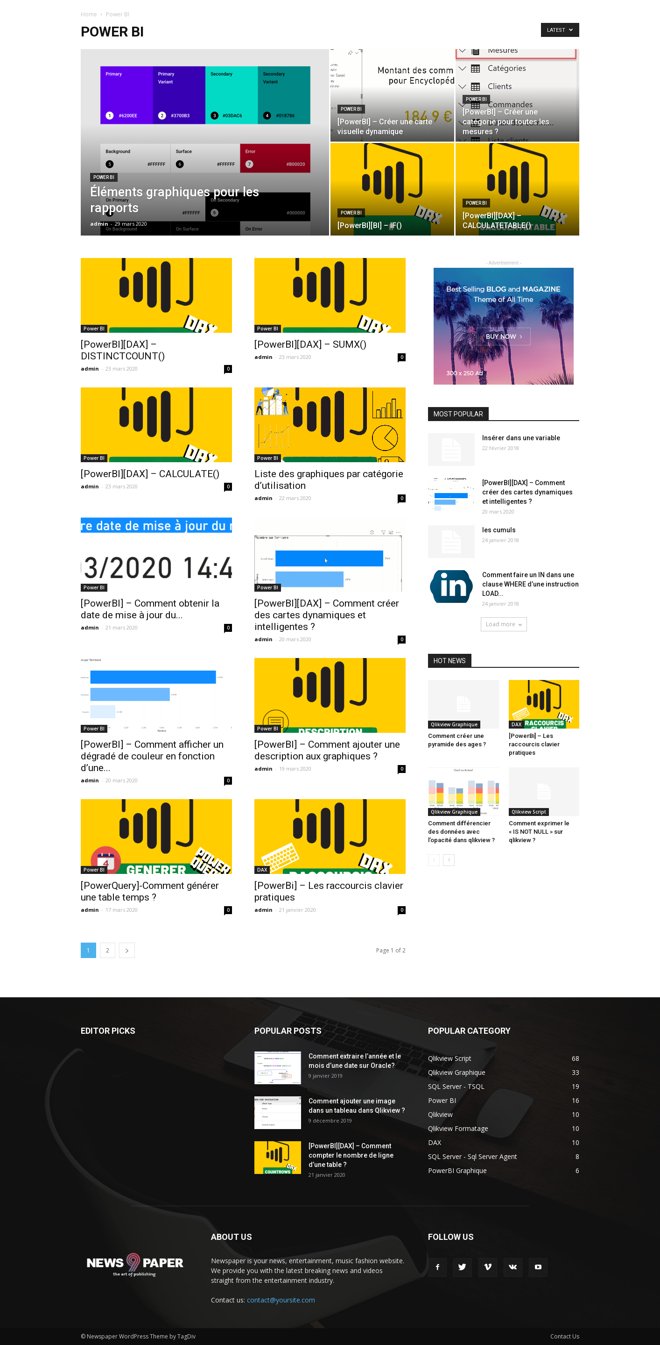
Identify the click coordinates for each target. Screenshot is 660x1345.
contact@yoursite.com (281, 1299)
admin (99, 223)
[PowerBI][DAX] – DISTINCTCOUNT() (123, 350)
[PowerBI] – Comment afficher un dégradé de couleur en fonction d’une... (152, 756)
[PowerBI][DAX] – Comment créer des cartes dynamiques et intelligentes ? (326, 615)
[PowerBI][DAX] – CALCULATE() (150, 473)
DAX (262, 869)
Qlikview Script (529, 811)
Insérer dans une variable (521, 438)
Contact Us (564, 1336)
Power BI (103, 177)
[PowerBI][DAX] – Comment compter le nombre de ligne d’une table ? (351, 1155)
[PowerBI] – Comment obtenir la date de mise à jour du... (150, 609)
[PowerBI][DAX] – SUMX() (310, 344)
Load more (504, 624)
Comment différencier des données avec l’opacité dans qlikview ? (461, 832)
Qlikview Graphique (454, 724)
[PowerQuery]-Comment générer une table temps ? (150, 891)
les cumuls (499, 530)
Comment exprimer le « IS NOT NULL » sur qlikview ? (539, 832)
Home (89, 14)
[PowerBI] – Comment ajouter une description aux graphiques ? (327, 750)
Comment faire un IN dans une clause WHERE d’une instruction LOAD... (530, 584)
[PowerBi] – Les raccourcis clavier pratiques (534, 744)
